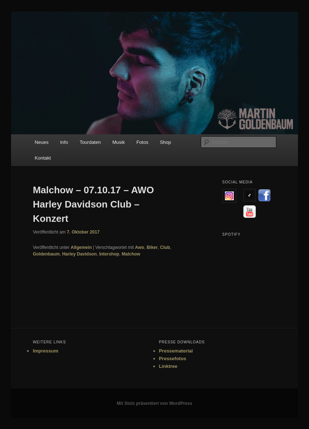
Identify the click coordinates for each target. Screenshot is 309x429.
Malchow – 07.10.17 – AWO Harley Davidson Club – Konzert (93, 204)
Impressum (45, 351)
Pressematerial (176, 351)
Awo (139, 247)
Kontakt (43, 158)
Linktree (168, 366)
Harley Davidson (79, 254)
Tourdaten (90, 142)
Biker (152, 247)
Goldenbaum (46, 254)
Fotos (143, 142)
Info (64, 142)
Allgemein (81, 247)
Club (165, 247)
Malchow (131, 254)
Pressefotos (172, 358)
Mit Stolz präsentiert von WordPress (154, 403)
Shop (165, 142)
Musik (118, 142)
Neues (42, 142)
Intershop (109, 254)
